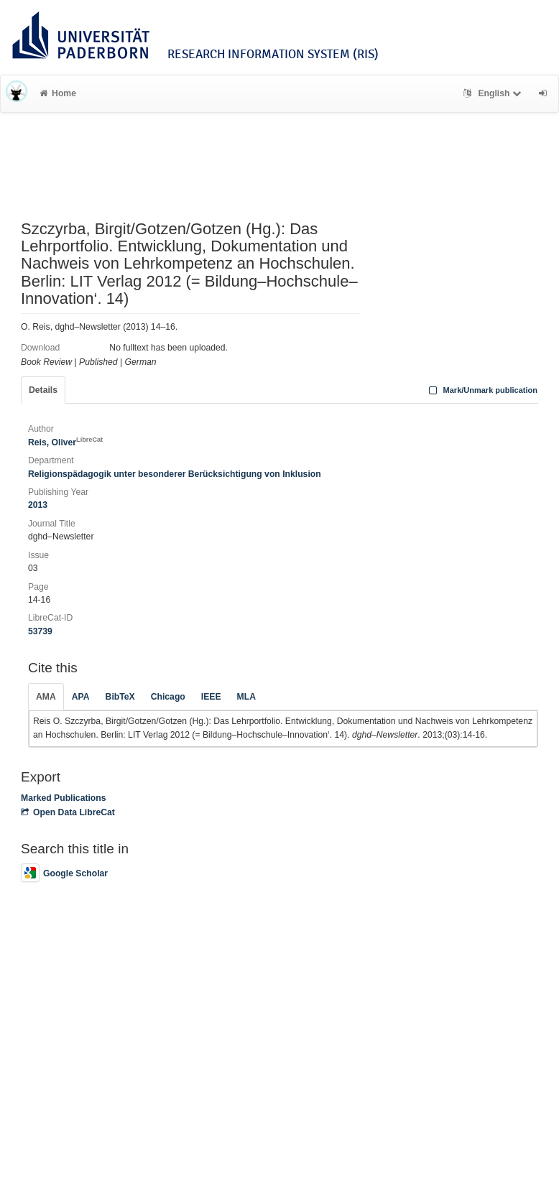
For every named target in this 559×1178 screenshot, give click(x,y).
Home (58, 93)
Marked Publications (63, 798)
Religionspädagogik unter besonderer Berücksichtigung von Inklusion (174, 474)
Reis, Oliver (65, 442)
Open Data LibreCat (68, 812)
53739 (40, 631)
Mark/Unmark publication (481, 390)
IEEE (211, 697)
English (494, 93)
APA (81, 697)
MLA (246, 697)
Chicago (168, 697)
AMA (46, 697)
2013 (37, 505)
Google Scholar (64, 873)
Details (43, 390)
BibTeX (120, 697)
